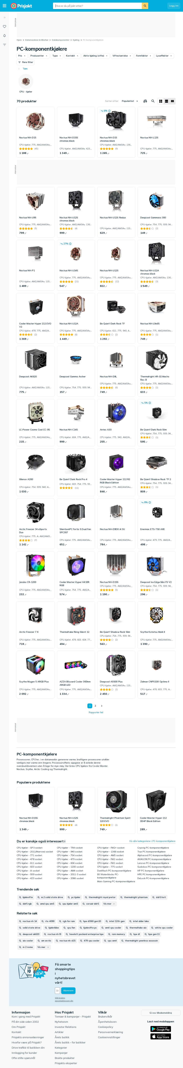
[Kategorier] (4, 6)
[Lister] (4, 26)
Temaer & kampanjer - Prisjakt (73, 998)
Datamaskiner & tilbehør (36, 40)
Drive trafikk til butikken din (28, 1029)
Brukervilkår (105, 998)
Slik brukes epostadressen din (69, 979)
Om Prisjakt (18, 1008)
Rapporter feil (96, 712)
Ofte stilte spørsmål (23, 1039)
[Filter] (4, 44)
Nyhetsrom (61, 1003)
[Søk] (145, 6)
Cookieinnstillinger (109, 1018)
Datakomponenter (60, 40)
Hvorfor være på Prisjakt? (27, 1024)
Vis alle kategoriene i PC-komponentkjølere (152, 841)
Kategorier (61, 1029)
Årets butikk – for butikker (70, 1024)
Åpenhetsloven (107, 1003)
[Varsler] (4, 35)
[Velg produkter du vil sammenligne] (145, 101)
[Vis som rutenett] (161, 101)
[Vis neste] (101, 705)
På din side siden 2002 (25, 1003)
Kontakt (16, 1013)
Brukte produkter (64, 1039)
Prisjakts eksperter (66, 1044)
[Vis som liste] (166, 101)
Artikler (59, 1013)
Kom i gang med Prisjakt (26, 998)
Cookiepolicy (105, 1008)
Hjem (19, 40)
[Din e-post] (77, 972)
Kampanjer (61, 1034)
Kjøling (76, 40)
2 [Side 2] (95, 705)
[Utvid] (4, 17)
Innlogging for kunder (24, 1034)
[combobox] (97, 6)
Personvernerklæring (110, 1013)
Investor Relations (65, 1008)
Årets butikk (62, 1018)
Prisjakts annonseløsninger (28, 1018)
